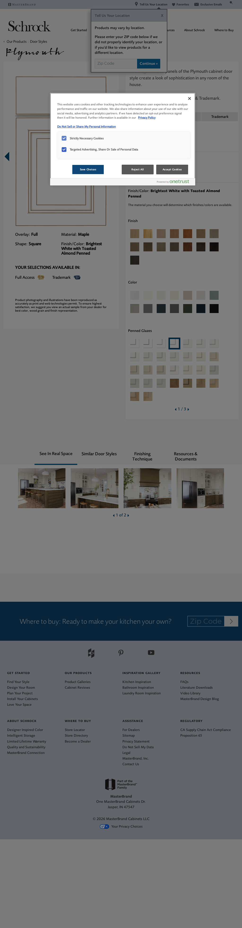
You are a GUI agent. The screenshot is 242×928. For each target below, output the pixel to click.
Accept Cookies (172, 169)
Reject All (137, 169)
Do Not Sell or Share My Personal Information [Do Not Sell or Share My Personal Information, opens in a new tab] (86, 126)
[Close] (189, 98)
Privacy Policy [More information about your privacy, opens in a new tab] (147, 117)
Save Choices (88, 169)
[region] (122, 139)
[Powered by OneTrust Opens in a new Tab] (175, 182)
